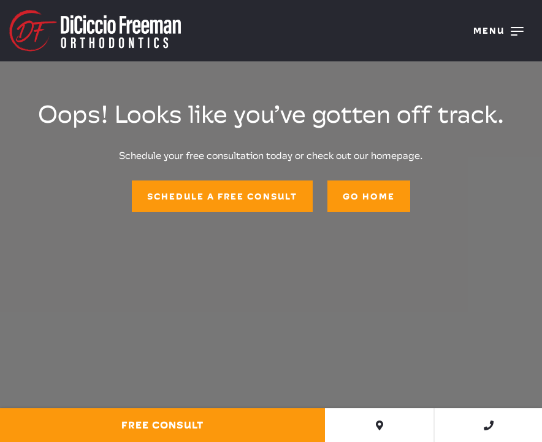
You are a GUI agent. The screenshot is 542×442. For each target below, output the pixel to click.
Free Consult (162, 425)
